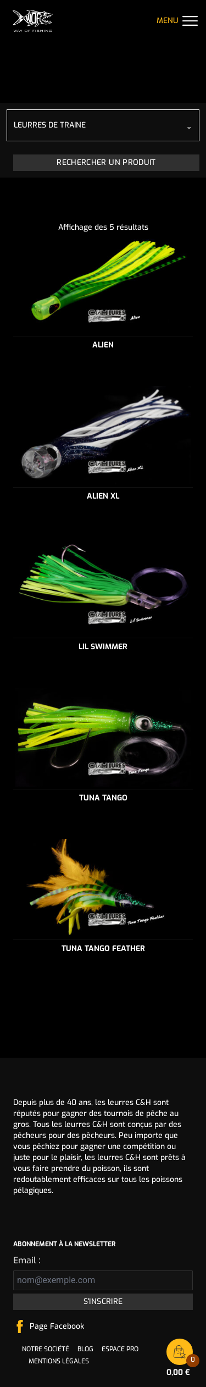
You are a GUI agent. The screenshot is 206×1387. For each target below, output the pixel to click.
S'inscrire (103, 1301)
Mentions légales (59, 1361)
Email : (26, 1260)
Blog (85, 1349)
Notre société (45, 1349)
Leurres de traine (50, 125)
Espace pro (120, 1349)
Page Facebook (57, 1326)
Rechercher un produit (106, 162)
